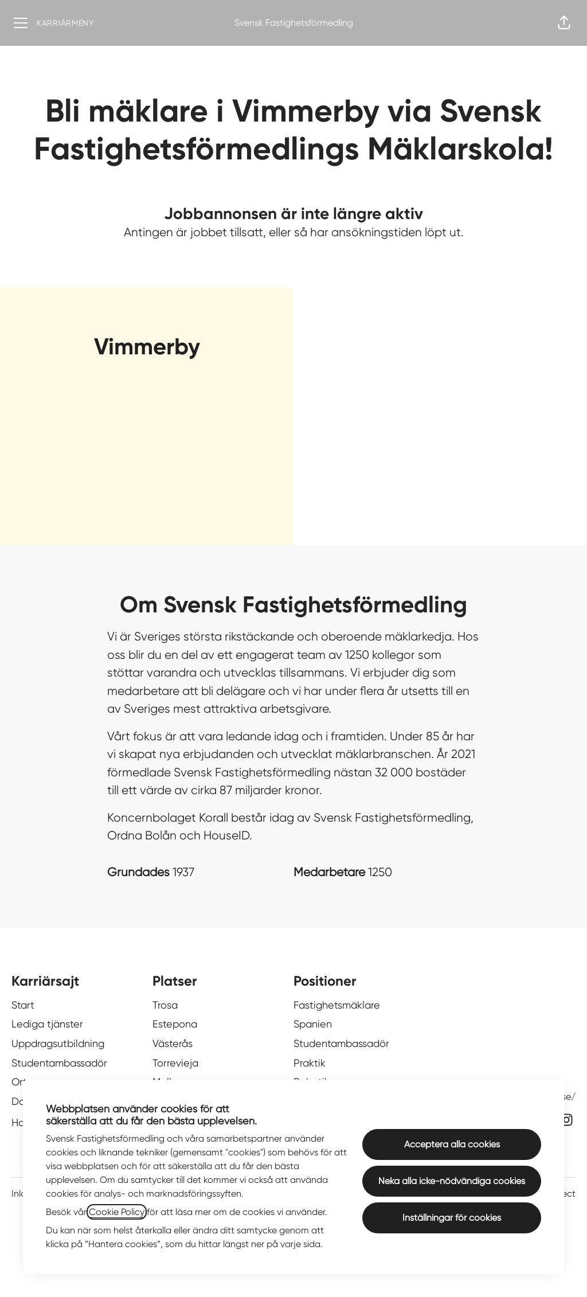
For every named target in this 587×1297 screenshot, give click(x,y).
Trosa (165, 1005)
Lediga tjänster (47, 1024)
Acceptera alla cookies (452, 1144)
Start (22, 1005)
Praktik (310, 1063)
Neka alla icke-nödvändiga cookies (451, 1180)
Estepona (174, 1024)
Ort (19, 1082)
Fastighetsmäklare (337, 1005)
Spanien (313, 1024)
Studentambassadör (59, 1063)
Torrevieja (175, 1063)
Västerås (172, 1043)
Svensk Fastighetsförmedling (293, 22)
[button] (564, 23)
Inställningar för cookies (451, 1217)
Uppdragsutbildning (57, 1043)
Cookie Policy (116, 1211)
